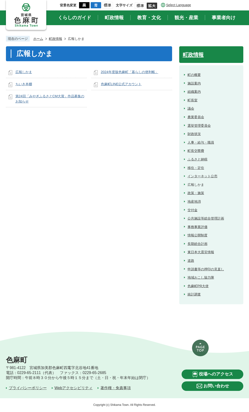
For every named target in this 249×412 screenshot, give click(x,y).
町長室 (192, 100)
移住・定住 (196, 168)
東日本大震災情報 (201, 252)
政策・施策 (196, 193)
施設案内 (194, 83)
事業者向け (223, 17)
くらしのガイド (74, 17)
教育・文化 (149, 17)
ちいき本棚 (23, 84)
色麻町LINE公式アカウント (121, 84)
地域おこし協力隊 (201, 277)
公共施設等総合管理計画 (206, 218)
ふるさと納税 (197, 159)
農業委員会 (196, 117)
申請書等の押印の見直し (206, 269)
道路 (191, 260)
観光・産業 (186, 17)
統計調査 (194, 294)
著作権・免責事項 (115, 388)
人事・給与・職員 (201, 142)
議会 (191, 108)
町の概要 (194, 75)
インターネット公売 (202, 176)
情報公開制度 (197, 235)
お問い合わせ (216, 386)
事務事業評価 (197, 227)
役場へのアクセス (216, 374)
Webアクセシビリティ (74, 388)
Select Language (178, 5)
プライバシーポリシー (28, 388)
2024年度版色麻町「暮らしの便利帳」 (129, 72)
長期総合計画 (197, 244)
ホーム (38, 39)
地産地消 (194, 201)
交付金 (192, 210)
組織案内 (194, 92)
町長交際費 (196, 151)
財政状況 (194, 134)
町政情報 (114, 17)
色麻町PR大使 (198, 286)
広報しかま (23, 72)
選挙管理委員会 (199, 125)
